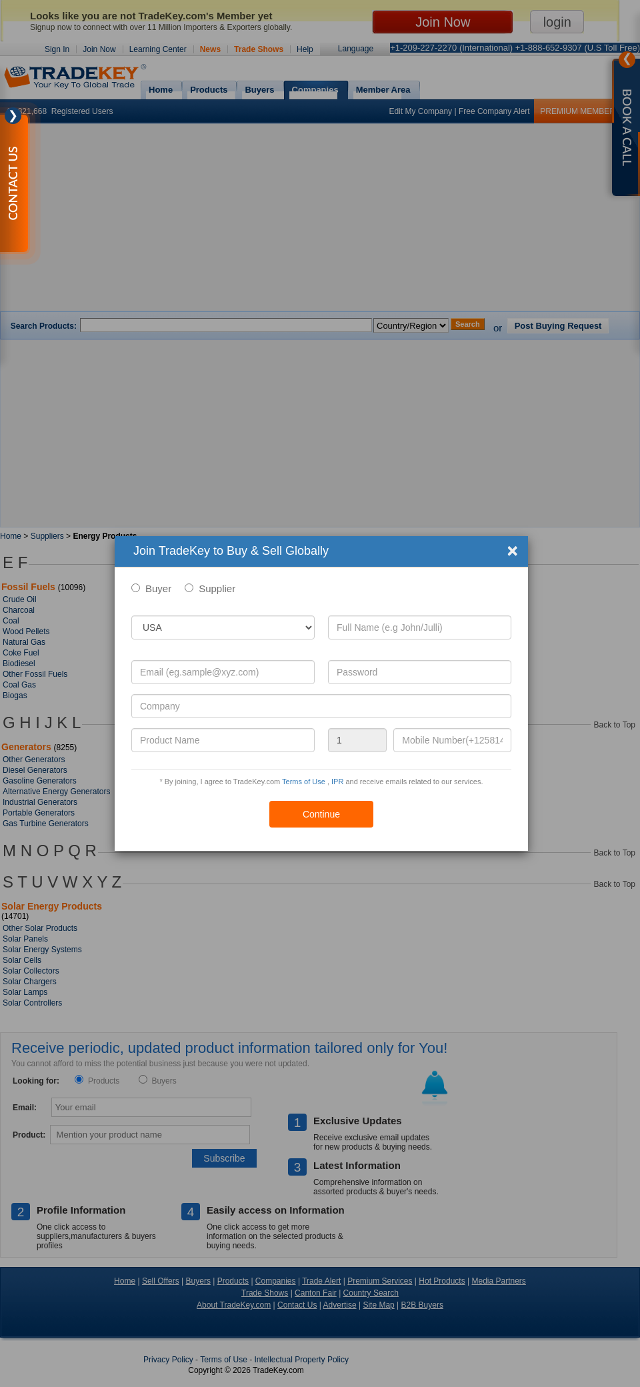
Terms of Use (303, 782)
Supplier (217, 588)
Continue (321, 814)
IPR (337, 782)
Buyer (158, 588)
